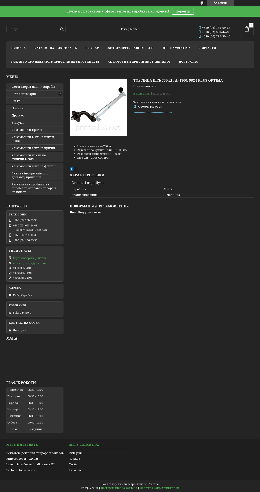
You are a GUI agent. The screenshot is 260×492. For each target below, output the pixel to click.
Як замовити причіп (27, 130)
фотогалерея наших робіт (130, 48)
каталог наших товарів (55, 48)
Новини (18, 108)
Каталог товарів (24, 94)
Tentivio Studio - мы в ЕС (22, 470)
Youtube (74, 458)
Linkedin (75, 470)
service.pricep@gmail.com (30, 263)
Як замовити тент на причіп (33, 148)
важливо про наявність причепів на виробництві (55, 61)
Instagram (76, 453)
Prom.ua (153, 484)
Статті (16, 101)
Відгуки (18, 123)
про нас (92, 48)
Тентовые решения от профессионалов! (35, 453)
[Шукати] (62, 29)
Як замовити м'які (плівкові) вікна (33, 139)
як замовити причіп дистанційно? (139, 61)
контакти (207, 48)
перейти (183, 11)
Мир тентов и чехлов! (22, 458)
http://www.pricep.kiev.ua (30, 258)
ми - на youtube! (176, 48)
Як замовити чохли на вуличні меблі (29, 157)
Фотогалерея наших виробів (33, 87)
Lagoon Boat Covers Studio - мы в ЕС (30, 464)
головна (18, 48)
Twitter (74, 464)
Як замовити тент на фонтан (34, 166)
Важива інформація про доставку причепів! (30, 175)
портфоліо (188, 61)
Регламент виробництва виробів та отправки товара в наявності (34, 188)
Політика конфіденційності (159, 488)
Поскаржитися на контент (119, 488)
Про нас (18, 115)
